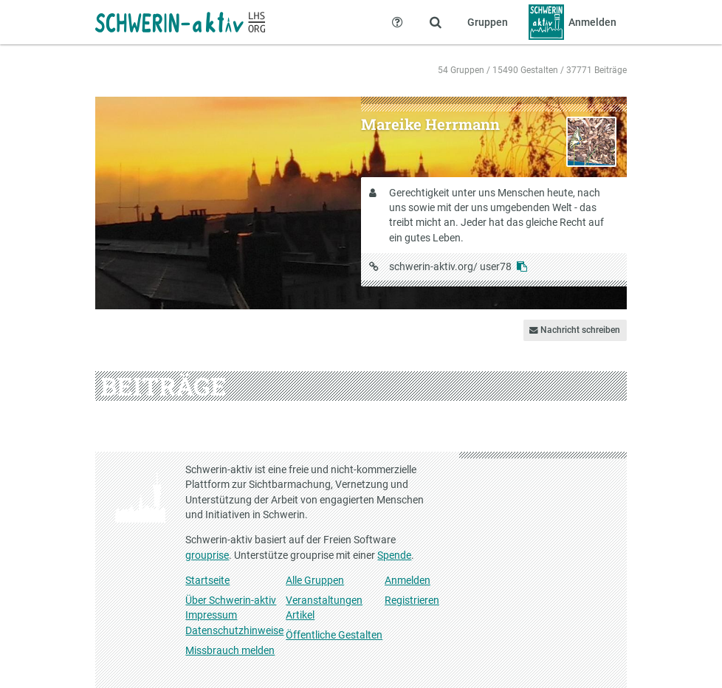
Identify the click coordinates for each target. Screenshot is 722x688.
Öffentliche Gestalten (334, 635)
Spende (394, 555)
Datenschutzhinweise (234, 630)
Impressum (211, 615)
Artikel (300, 615)
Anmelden (407, 580)
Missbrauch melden (230, 650)
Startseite (207, 580)
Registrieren (412, 600)
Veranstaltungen (324, 600)
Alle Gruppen (315, 580)
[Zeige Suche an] (435, 22)
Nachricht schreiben (574, 330)
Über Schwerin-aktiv (230, 600)
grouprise (207, 555)
